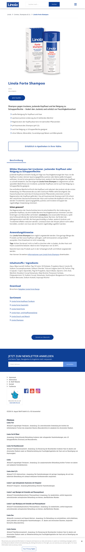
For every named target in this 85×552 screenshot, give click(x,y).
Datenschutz (12, 380)
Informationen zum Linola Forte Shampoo (43, 254)
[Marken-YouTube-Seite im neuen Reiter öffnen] (32, 392)
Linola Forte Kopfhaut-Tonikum (23, 301)
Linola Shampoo (17, 320)
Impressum (11, 377)
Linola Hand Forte (18, 309)
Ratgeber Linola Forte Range (29, 289)
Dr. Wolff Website (13, 382)
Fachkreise (11, 386)
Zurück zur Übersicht (43, 337)
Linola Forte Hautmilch (19, 305)
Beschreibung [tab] (16, 160)
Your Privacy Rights (29, 549)
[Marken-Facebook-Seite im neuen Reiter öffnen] (26, 392)
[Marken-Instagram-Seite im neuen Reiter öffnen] (38, 392)
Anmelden (68, 364)
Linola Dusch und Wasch (20, 316)
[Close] (82, 541)
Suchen (54, 4)
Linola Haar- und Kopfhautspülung (24, 313)
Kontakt (10, 384)
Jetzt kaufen (18, 98)
